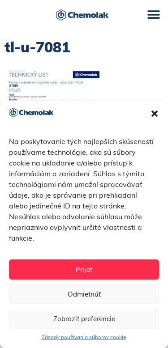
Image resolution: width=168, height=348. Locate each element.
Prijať (84, 269)
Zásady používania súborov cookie (84, 337)
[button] (154, 113)
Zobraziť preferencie (84, 318)
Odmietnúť (84, 294)
